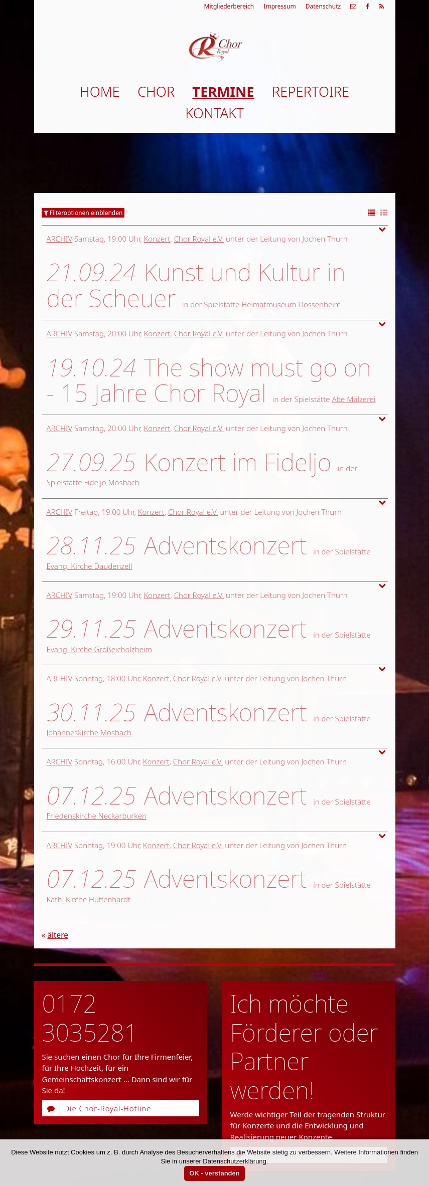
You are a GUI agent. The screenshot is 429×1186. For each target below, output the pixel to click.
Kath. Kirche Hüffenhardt (89, 899)
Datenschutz (323, 6)
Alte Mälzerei (353, 399)
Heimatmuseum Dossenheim (291, 304)
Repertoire (310, 91)
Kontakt (214, 113)
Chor (156, 91)
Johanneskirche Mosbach (89, 732)
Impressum (279, 6)
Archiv (60, 239)
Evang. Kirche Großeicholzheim (99, 649)
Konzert (157, 239)
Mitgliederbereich (229, 6)
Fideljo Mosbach (111, 482)
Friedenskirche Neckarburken (97, 816)
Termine (223, 91)
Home (100, 91)
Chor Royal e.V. (199, 239)
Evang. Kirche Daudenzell (89, 566)
